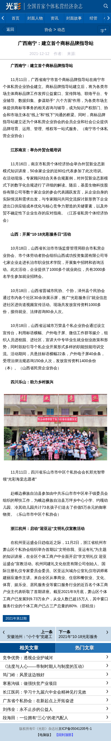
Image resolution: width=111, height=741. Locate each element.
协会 (48, 29)
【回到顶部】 (65, 735)
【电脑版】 (44, 735)
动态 (61, 29)
